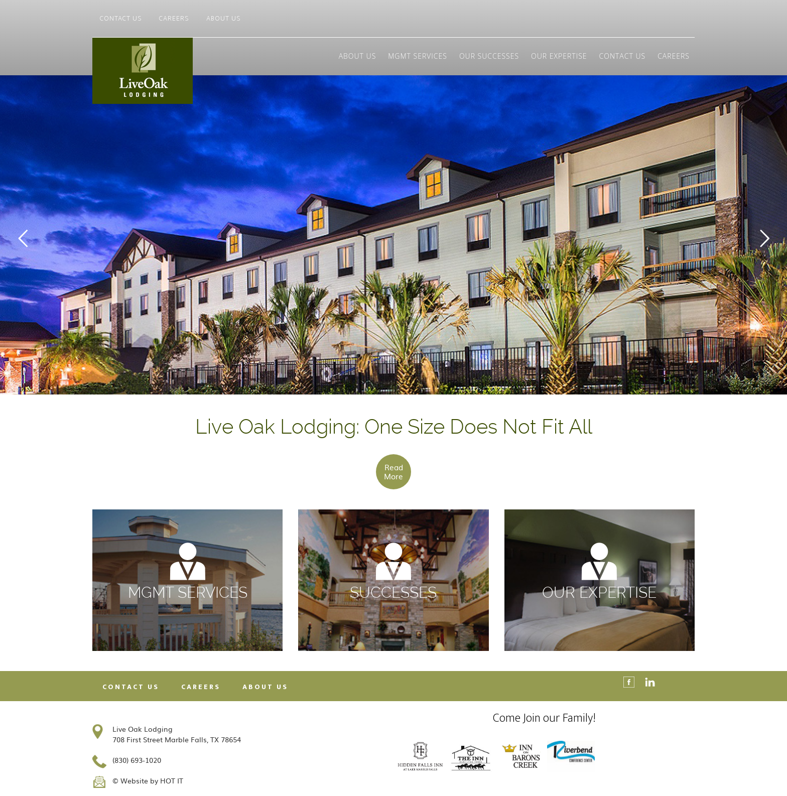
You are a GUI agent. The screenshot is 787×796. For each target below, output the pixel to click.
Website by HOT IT (151, 780)
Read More (393, 471)
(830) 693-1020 (136, 760)
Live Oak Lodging (182, 71)
